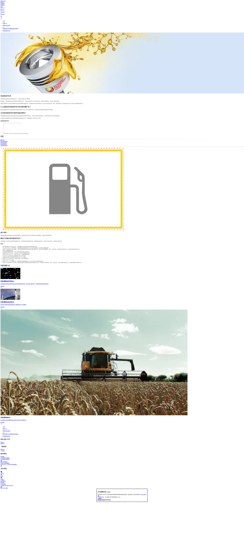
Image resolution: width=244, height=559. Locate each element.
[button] (122, 8)
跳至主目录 (3, 1)
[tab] (122, 140)
